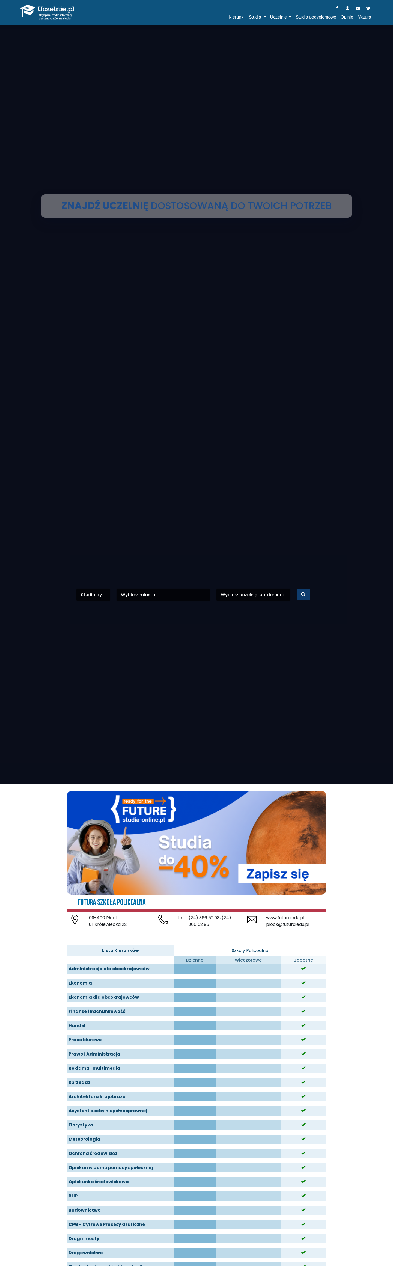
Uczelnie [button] (279, 17)
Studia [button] (256, 17)
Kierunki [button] (237, 17)
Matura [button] (364, 17)
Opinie (347, 17)
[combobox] (93, 595)
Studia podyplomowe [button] (316, 17)
